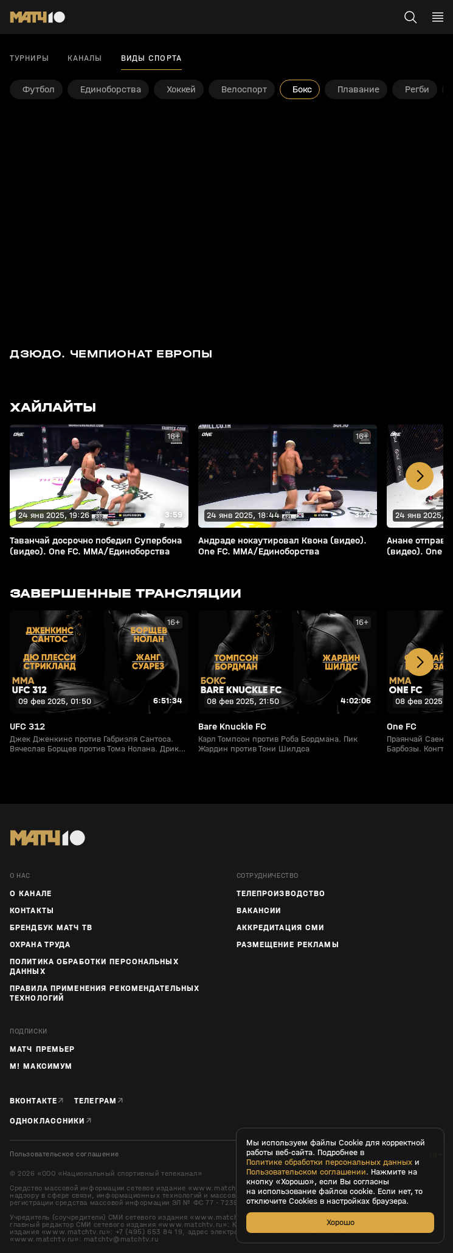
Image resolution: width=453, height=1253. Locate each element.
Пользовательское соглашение (64, 1154)
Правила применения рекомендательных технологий (104, 993)
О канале (31, 894)
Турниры (29, 58)
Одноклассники (47, 1121)
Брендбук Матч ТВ (51, 928)
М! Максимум (41, 1066)
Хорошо (340, 1222)
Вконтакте (33, 1101)
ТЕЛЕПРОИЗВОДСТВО (281, 894)
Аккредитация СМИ (281, 928)
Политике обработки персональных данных (329, 1162)
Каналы (85, 58)
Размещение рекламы (288, 945)
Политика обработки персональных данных (94, 966)
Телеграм (95, 1101)
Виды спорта (151, 58)
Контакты (32, 911)
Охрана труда (40, 945)
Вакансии (259, 911)
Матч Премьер (42, 1049)
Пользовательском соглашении (306, 1172)
